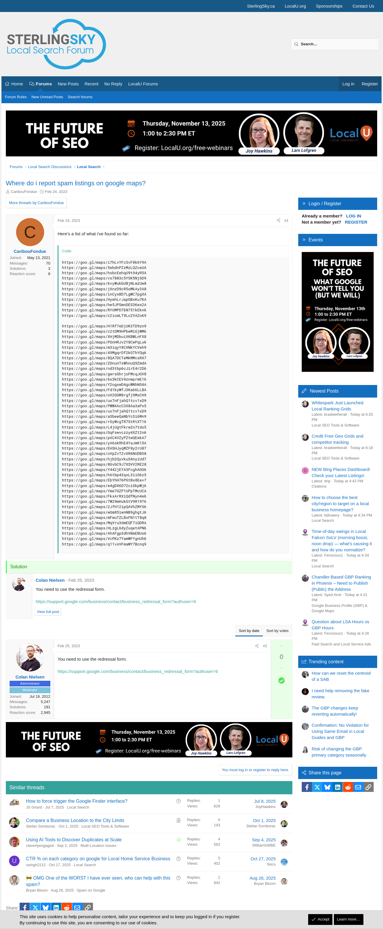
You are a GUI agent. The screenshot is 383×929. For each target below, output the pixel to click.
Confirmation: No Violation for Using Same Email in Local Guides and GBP (340, 731)
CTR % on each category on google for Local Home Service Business (98, 858)
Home (17, 83)
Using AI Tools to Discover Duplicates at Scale (74, 839)
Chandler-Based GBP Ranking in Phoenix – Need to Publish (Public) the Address (341, 583)
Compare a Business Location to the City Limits (75, 820)
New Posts (68, 83)
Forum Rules (16, 97)
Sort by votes (277, 630)
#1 (286, 220)
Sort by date (249, 630)
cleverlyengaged (40, 845)
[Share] (278, 220)
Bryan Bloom (37, 890)
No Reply (113, 83)
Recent (91, 83)
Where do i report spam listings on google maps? (76, 183)
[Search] (335, 44)
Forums (44, 83)
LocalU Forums (143, 83)
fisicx (271, 864)
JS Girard (34, 807)
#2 (265, 646)
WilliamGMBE (264, 845)
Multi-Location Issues (98, 845)
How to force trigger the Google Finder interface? (76, 801)
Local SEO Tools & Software (105, 826)
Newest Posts (324, 390)
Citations (319, 486)
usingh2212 (36, 865)
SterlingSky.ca (261, 6)
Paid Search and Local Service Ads (341, 644)
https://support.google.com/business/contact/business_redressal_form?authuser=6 (116, 601)
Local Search (78, 807)
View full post (48, 611)
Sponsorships (329, 6)
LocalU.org (295, 6)
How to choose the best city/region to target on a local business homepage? (340, 503)
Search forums (80, 97)
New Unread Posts (47, 97)
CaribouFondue (24, 191)
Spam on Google (91, 890)
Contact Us (363, 6)
